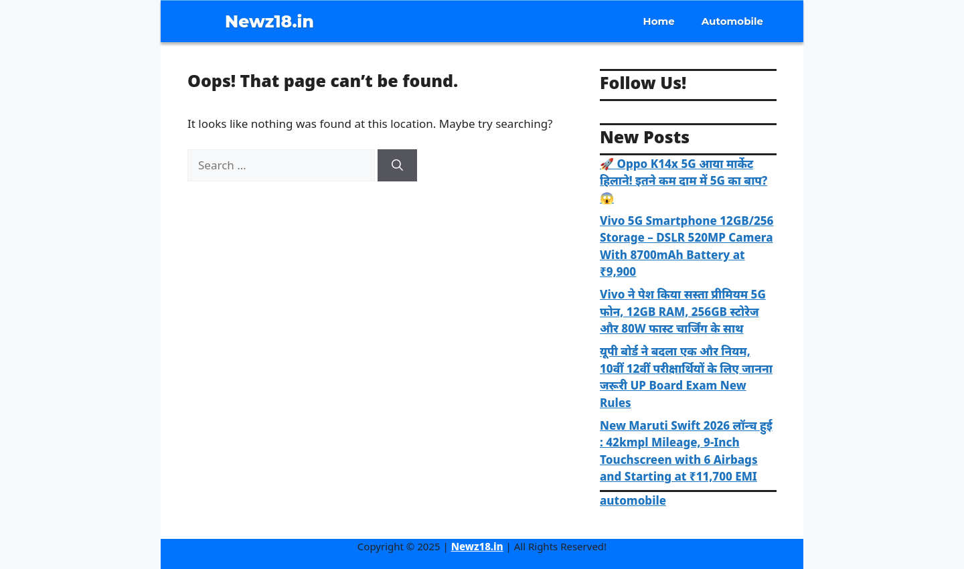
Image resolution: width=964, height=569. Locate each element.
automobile (633, 500)
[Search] (397, 165)
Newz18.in (269, 21)
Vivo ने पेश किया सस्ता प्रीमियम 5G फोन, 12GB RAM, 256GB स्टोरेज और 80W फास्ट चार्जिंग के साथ (683, 311)
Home (659, 21)
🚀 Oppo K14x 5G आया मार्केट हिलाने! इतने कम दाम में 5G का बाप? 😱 (683, 181)
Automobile (732, 21)
